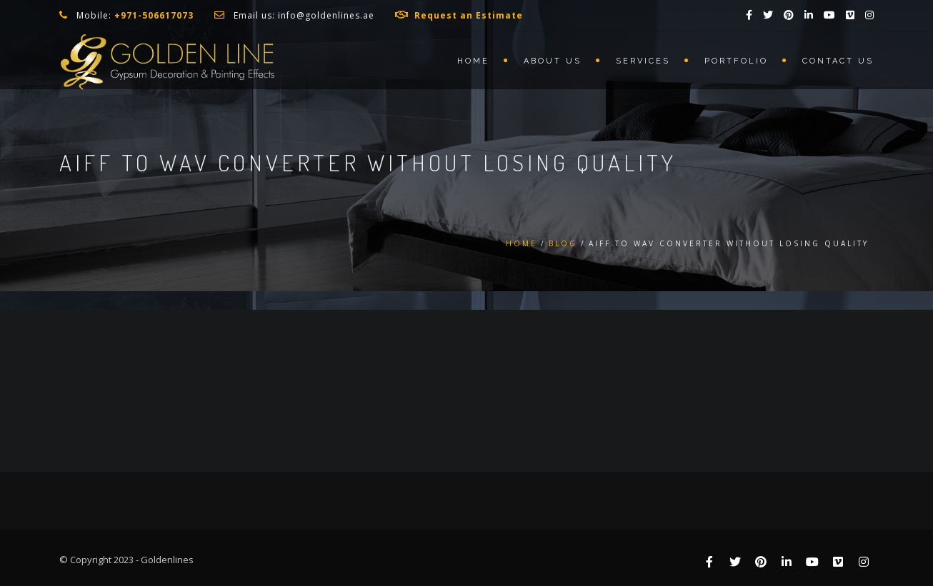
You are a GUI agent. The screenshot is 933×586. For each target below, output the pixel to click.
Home (473, 61)
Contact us (838, 61)
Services (643, 61)
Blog (563, 243)
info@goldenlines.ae (326, 15)
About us (553, 61)
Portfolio (736, 61)
